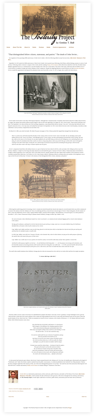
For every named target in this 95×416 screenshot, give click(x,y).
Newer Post (11, 396)
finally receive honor (32, 365)
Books (34, 47)
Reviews (41, 47)
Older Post (84, 396)
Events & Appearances (59, 47)
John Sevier (14, 391)
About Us (27, 47)
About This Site (17, 47)
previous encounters (79, 68)
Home (8, 47)
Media (48, 47)
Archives (71, 47)
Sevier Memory (20, 391)
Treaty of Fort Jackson (52, 65)
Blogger (70, 407)
